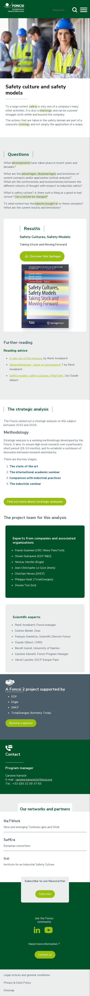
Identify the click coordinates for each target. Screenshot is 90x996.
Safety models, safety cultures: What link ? (36, 376)
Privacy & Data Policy (17, 983)
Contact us (45, 955)
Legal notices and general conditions (27, 975)
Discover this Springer (45, 256)
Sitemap (9, 990)
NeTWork (12, 821)
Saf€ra (9, 839)
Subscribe (45, 894)
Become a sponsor (21, 723)
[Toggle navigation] (83, 10)
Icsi (6, 858)
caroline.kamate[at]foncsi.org (34, 780)
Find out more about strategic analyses (35, 502)
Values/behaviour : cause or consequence (35, 365)
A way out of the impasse (25, 358)
